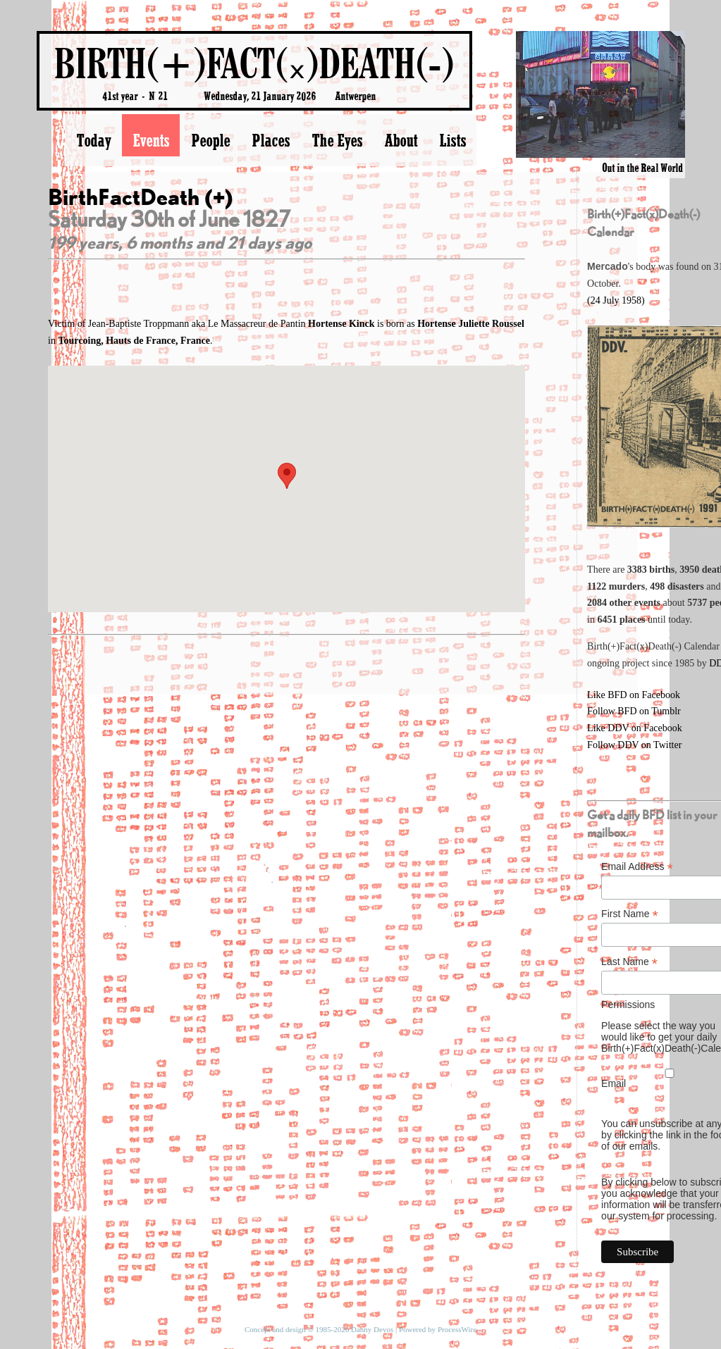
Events (151, 140)
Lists (452, 140)
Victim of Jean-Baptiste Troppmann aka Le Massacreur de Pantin (212, 323)
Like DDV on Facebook (634, 728)
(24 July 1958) (616, 300)
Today (93, 140)
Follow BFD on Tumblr (634, 711)
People (210, 140)
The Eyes (337, 140)
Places (271, 140)
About (400, 140)
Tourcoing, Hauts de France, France (134, 340)
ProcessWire (457, 1329)
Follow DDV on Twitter (634, 745)
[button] (287, 476)
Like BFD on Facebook (633, 695)
